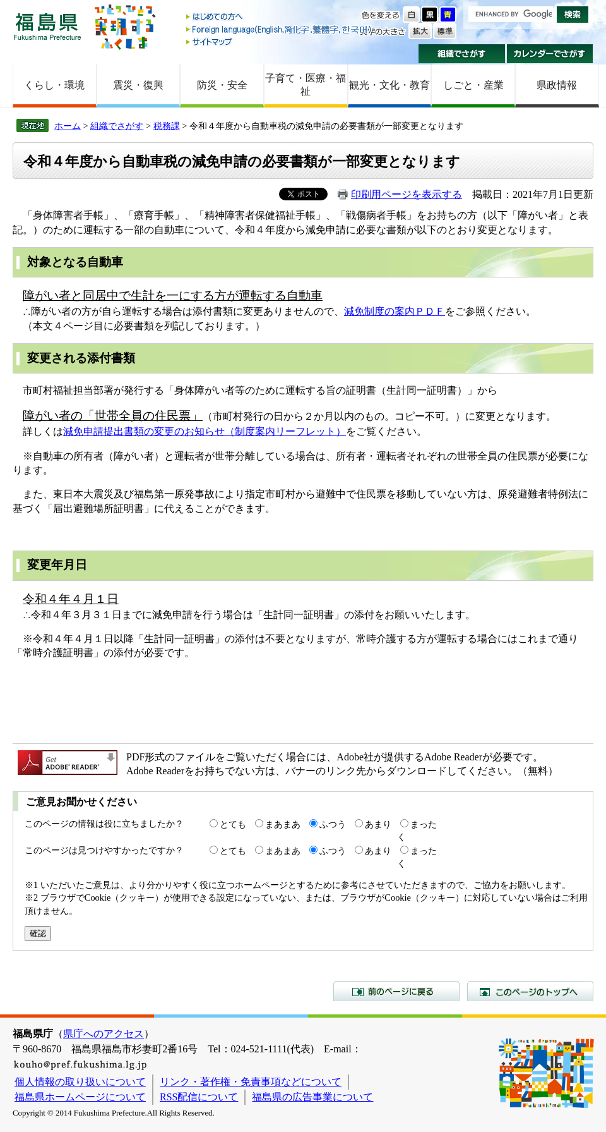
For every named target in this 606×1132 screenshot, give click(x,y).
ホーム (67, 126)
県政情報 (557, 85)
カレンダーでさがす (550, 53)
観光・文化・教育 (389, 85)
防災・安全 (222, 85)
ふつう (332, 824)
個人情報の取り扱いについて (80, 1081)
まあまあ (282, 824)
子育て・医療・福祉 (305, 85)
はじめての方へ (279, 17)
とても (233, 824)
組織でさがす (462, 53)
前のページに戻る (396, 991)
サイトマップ (279, 41)
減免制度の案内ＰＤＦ (394, 311)
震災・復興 (138, 85)
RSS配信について (199, 1097)
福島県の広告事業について (312, 1097)
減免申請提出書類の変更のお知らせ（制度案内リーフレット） (204, 431)
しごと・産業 (473, 85)
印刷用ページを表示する (406, 194)
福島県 (47, 26)
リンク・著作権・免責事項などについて (251, 1081)
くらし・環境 (54, 85)
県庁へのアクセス (103, 1033)
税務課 (166, 126)
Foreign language (279, 29)
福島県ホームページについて (80, 1097)
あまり (378, 824)
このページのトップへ (530, 991)
